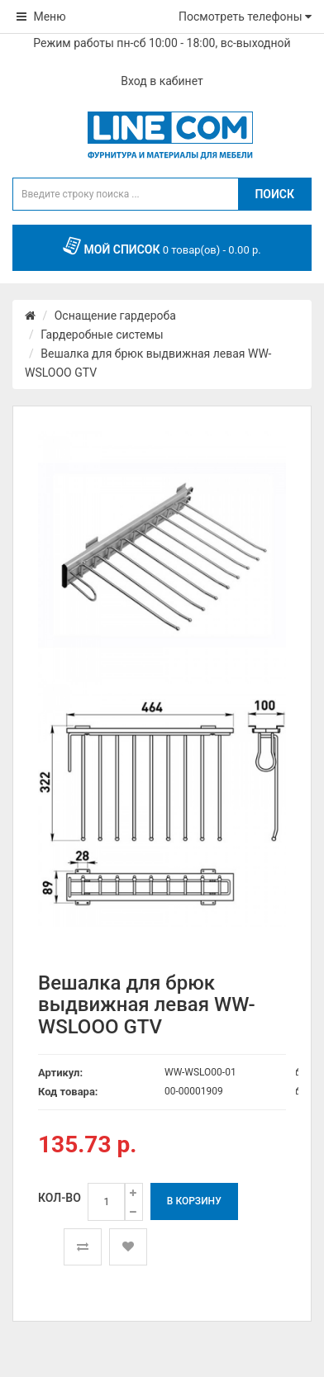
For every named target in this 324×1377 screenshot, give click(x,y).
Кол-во (59, 1197)
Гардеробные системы (101, 334)
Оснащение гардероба (115, 315)
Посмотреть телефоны (245, 16)
